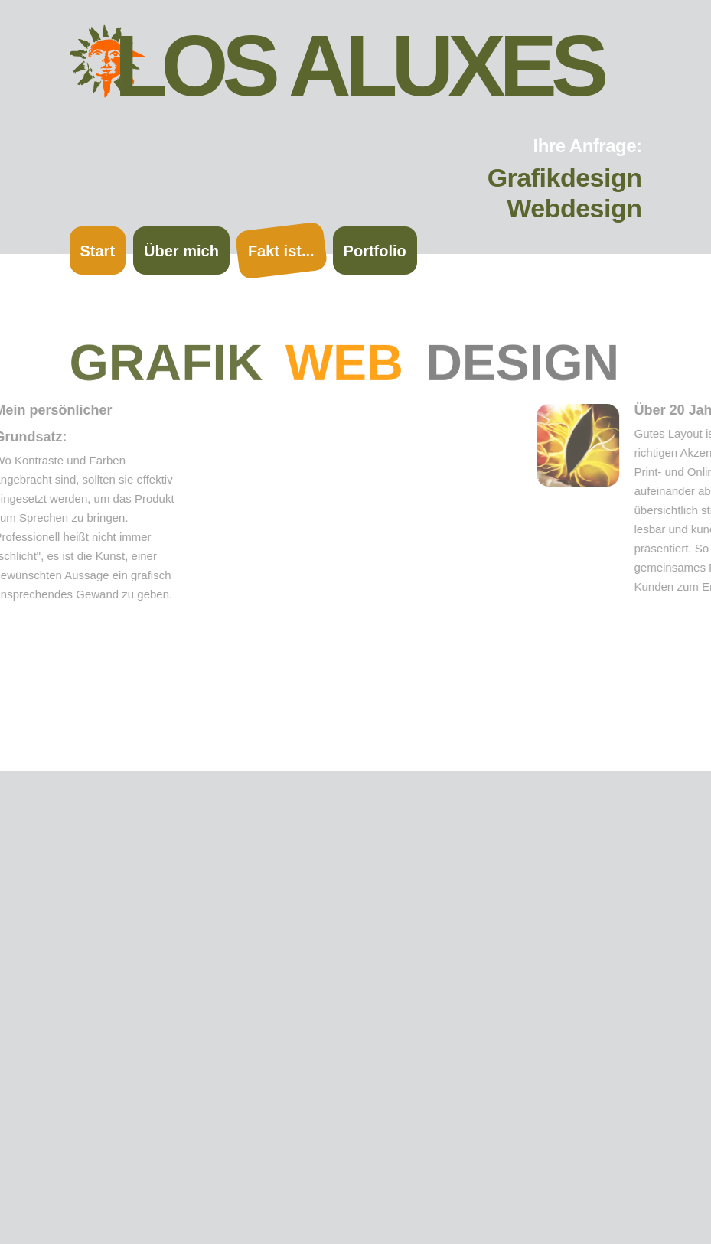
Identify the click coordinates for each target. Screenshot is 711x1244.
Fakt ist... (281, 251)
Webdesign (574, 208)
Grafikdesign (565, 177)
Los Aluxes (359, 66)
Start (98, 251)
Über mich (181, 251)
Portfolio (375, 251)
